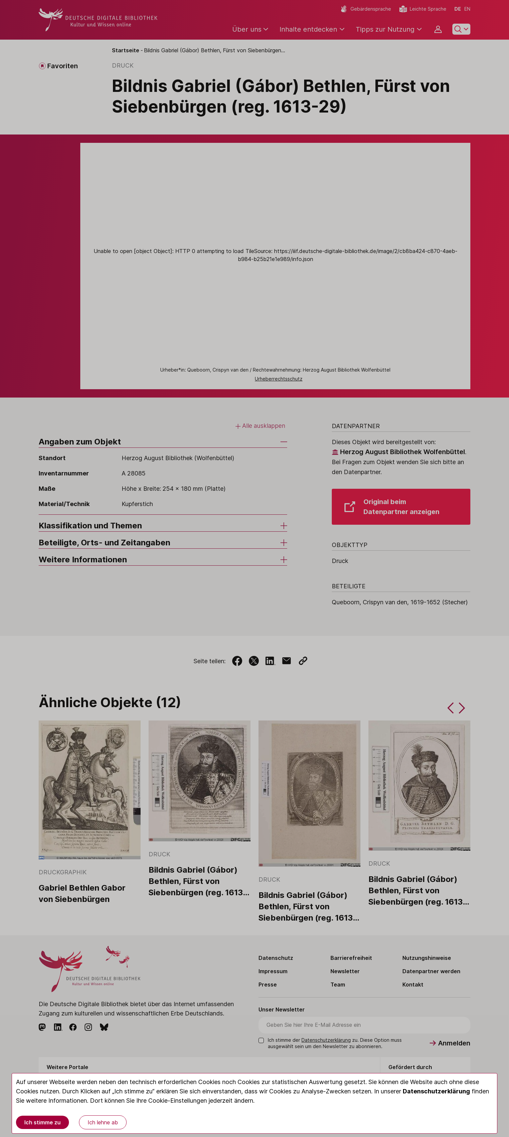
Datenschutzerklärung (436, 1091)
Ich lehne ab (103, 1122)
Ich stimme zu (42, 1122)
